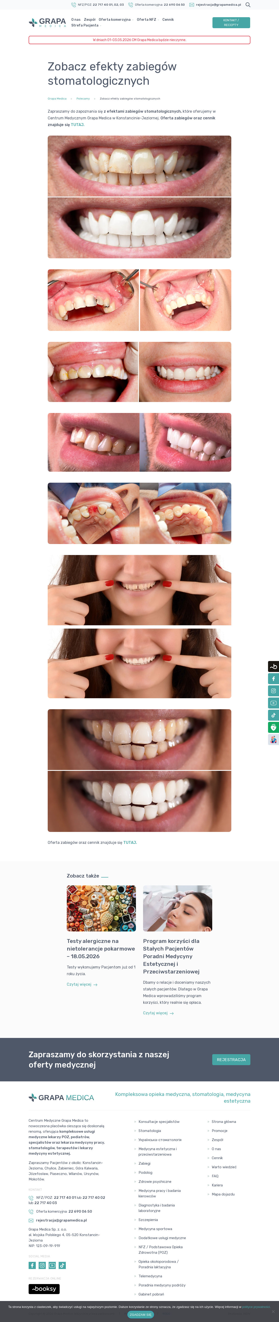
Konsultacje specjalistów (159, 1122)
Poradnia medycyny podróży (162, 1285)
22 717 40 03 (45, 1203)
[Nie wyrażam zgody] (273, 1311)
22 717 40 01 (103, 4)
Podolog (145, 1172)
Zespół (89, 20)
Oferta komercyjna (115, 20)
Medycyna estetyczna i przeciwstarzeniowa (158, 1152)
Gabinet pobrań (151, 1294)
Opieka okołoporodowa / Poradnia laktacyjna (159, 1264)
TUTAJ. (130, 842)
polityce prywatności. (256, 1307)
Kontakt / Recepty (231, 22)
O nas (76, 20)
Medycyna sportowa (155, 1229)
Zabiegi (144, 1163)
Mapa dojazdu (223, 1194)
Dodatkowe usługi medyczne (162, 1238)
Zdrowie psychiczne (155, 1181)
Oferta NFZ (146, 20)
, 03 (121, 4)
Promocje (219, 1131)
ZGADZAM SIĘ (141, 1315)
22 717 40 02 (94, 1197)
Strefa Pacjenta (84, 25)
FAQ (215, 1176)
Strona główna (224, 1122)
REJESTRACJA (231, 1059)
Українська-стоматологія (160, 1140)
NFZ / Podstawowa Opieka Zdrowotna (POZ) (161, 1250)
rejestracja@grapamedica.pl (218, 4)
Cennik (168, 20)
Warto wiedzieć (224, 1167)
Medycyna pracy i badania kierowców (160, 1193)
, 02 (115, 4)
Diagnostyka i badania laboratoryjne (157, 1208)
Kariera (217, 1185)
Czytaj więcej (82, 984)
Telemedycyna (150, 1276)
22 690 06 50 (174, 4)
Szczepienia (148, 1220)
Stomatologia (150, 1131)
